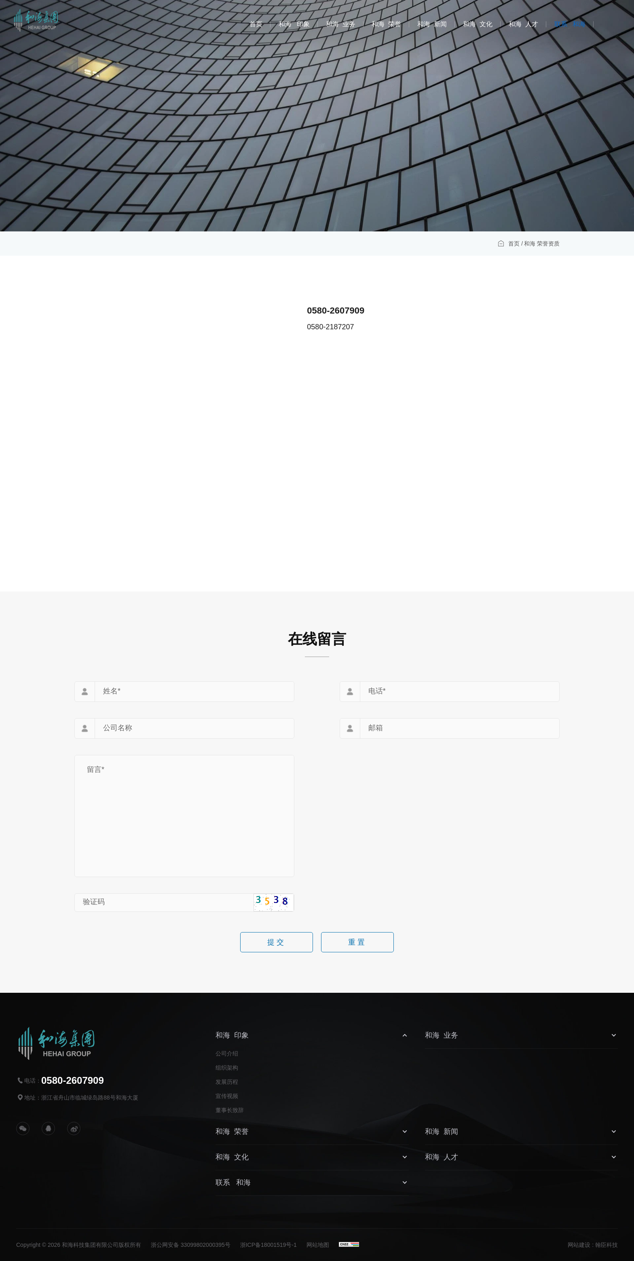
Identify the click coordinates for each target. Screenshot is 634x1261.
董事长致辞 (230, 1110)
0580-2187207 (420, 327)
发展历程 (227, 1082)
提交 (276, 945)
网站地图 (317, 1245)
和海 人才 (523, 24)
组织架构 (227, 1067)
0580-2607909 (426, 310)
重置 (357, 945)
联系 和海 (569, 24)
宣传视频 (227, 1096)
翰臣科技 (606, 1245)
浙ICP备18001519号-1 (268, 1245)
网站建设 (579, 1245)
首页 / (515, 246)
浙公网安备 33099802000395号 (190, 1245)
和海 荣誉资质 (542, 246)
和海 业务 (340, 24)
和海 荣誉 (386, 24)
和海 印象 (294, 24)
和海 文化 (477, 24)
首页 (255, 24)
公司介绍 (227, 1053)
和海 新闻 (432, 24)
